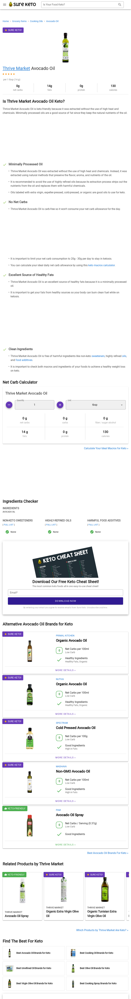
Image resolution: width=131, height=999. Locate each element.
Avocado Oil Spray (69, 815)
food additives (24, 360)
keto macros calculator (101, 265)
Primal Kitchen (65, 635)
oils (124, 356)
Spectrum (62, 723)
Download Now (65, 601)
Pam (58, 810)
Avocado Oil (52, 21)
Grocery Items (19, 21)
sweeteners (98, 356)
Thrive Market (16, 68)
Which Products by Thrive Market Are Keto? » (102, 930)
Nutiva (60, 679)
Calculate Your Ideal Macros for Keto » (106, 448)
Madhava (61, 766)
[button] (96, 404)
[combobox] (82, 4)
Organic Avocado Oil (71, 641)
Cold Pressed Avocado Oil (75, 728)
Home (6, 21)
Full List (9, 524)
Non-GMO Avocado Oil (73, 771)
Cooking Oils (36, 21)
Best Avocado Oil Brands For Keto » (107, 853)
